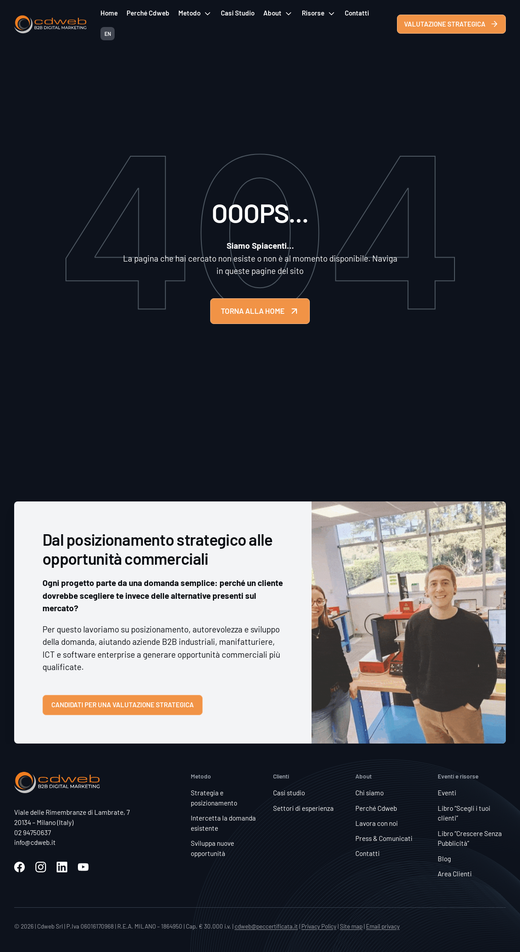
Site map (351, 926)
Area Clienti (455, 874)
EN (107, 34)
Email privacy (383, 926)
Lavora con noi (376, 823)
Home (109, 13)
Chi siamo (369, 793)
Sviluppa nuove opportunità (212, 848)
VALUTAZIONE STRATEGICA (451, 23)
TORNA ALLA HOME (260, 311)
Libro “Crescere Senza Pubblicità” (470, 838)
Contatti (357, 13)
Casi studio (289, 793)
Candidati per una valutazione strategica (122, 705)
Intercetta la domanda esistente (223, 823)
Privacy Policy (318, 926)
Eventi (447, 793)
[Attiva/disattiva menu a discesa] (207, 13)
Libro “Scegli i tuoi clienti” (464, 813)
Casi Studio (237, 13)
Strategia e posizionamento (214, 798)
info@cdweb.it (35, 842)
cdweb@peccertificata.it (266, 926)
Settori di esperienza (303, 808)
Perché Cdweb (148, 13)
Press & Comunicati (383, 838)
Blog (444, 859)
